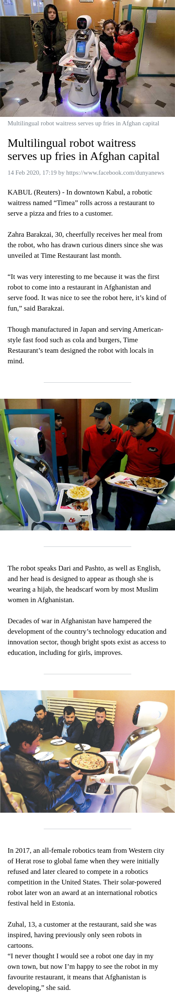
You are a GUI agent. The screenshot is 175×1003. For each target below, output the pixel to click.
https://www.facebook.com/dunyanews (115, 172)
